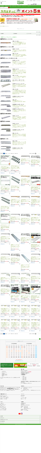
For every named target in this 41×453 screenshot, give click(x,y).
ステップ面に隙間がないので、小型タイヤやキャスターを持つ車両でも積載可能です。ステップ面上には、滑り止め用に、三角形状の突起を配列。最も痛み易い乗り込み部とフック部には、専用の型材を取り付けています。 (19, 92)
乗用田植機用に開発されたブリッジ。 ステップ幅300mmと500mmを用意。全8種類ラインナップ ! (19, 101)
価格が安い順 (12, 153)
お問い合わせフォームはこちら (27, 387)
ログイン (28, 0)
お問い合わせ (2, 417)
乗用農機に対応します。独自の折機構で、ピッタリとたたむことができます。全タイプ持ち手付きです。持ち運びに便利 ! (19, 106)
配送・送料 (22, 369)
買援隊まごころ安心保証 (3, 398)
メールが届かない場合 (3, 408)
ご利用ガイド (34, 0)
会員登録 (31, 0)
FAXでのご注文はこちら (27, 408)
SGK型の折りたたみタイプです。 (17, 130)
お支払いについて (2, 405)
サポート (2, 401)
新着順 (6, 153)
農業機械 (3, 26)
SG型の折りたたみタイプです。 (16, 97)
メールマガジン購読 (23, 397)
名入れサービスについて (3, 395)
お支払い (2, 369)
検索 (8, 7)
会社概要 (22, 401)
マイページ (22, 396)
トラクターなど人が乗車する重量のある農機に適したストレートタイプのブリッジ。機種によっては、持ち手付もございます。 (19, 77)
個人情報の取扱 (2, 421)
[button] (40, 153)
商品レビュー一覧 (23, 398)
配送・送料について (3, 404)
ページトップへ (39, 339)
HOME (1, 26)
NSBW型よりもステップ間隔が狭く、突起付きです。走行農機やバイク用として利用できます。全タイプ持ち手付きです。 (19, 111)
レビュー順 (9, 153)
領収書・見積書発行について (4, 396)
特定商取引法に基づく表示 (4, 419)
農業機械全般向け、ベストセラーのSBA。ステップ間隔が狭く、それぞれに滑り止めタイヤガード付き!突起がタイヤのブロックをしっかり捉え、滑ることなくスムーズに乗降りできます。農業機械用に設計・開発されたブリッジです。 (19, 72)
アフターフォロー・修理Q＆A (4, 397)
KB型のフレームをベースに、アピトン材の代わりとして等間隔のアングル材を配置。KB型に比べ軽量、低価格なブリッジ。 (19, 51)
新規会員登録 (23, 395)
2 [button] (36, 153)
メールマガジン (39, 0)
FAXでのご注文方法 (3, 407)
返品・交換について (3, 406)
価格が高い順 (16, 153)
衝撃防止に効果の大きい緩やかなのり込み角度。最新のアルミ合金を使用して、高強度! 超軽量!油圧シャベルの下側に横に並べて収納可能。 (19, 55)
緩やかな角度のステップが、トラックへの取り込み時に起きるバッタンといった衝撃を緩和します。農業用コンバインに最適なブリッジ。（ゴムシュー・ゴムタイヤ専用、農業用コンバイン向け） (19, 63)
